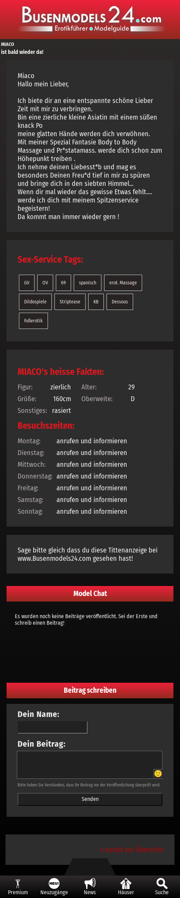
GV (26, 283)
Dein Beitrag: (42, 744)
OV (45, 283)
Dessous (120, 302)
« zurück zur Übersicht (131, 849)
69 (63, 283)
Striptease (70, 302)
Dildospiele (35, 302)
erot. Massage (123, 283)
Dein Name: (39, 714)
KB (96, 302)
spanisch (87, 283)
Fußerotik (33, 321)
